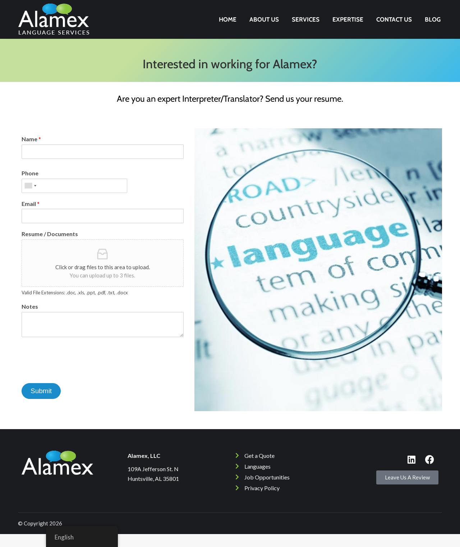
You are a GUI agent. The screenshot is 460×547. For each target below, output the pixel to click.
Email (31, 216)
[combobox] (30, 199)
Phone (30, 186)
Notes (30, 319)
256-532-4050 (408, 6)
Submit (41, 404)
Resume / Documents (50, 246)
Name (31, 151)
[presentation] (76, 384)
